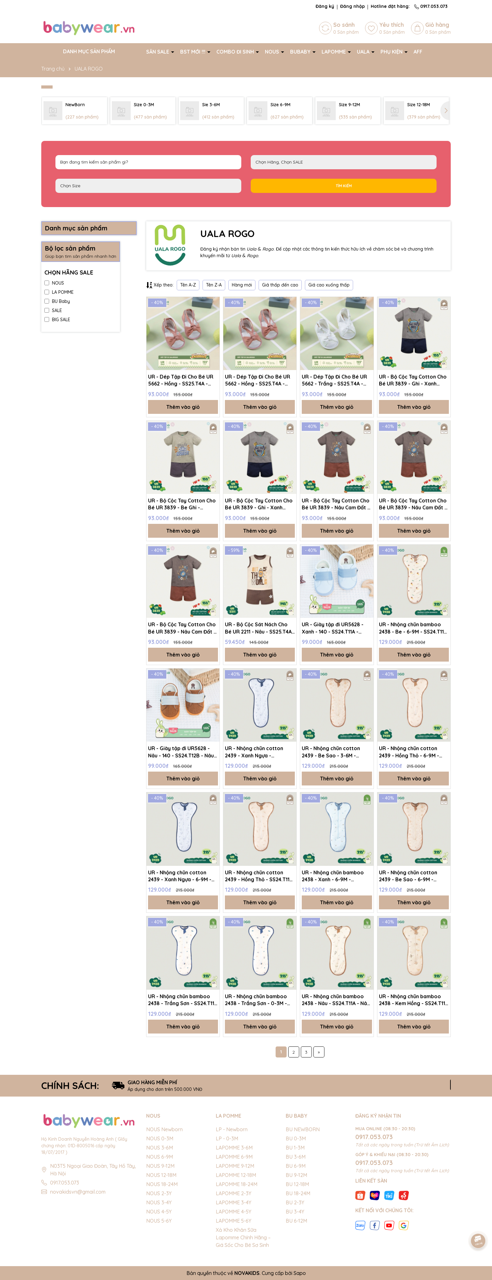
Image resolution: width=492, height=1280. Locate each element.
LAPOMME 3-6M (234, 1147)
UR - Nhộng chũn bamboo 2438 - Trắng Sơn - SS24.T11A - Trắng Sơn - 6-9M (182, 1000)
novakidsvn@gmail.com (78, 1192)
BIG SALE (57, 319)
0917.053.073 (431, 6)
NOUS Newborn (164, 1129)
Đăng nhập (352, 6)
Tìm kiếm (344, 185)
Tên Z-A (214, 285)
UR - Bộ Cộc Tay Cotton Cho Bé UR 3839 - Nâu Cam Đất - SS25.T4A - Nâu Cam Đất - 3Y (336, 504)
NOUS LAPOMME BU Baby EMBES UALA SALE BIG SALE (344, 162)
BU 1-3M (295, 1147)
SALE (53, 310)
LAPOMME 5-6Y (233, 1221)
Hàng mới (242, 285)
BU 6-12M (296, 1221)
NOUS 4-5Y (159, 1211)
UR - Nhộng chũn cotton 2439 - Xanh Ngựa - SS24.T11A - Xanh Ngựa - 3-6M (257, 752)
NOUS (272, 52)
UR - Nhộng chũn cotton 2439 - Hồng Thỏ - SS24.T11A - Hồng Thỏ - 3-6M (259, 876)
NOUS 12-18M (161, 1175)
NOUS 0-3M (159, 1138)
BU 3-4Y (295, 1211)
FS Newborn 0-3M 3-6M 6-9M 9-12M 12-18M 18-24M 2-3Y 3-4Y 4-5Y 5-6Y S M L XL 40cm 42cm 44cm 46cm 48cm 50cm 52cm (148, 186)
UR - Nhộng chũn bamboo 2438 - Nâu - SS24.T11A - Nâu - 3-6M (336, 1000)
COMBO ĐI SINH (235, 52)
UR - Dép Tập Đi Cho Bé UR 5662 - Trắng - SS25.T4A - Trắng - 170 (334, 380)
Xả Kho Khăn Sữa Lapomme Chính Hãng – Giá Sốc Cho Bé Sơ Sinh (243, 1237)
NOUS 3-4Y (159, 1202)
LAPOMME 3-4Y (233, 1202)
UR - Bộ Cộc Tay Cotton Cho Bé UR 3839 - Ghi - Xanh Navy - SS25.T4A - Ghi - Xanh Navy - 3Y (413, 380)
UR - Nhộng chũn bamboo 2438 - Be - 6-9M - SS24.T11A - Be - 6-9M (413, 628)
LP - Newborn (232, 1129)
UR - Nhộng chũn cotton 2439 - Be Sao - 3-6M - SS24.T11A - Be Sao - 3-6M (333, 752)
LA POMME (59, 292)
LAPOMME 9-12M (235, 1166)
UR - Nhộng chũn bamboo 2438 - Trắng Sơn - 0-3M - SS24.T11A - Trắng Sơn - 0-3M (256, 1000)
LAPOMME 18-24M (236, 1184)
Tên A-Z (188, 285)
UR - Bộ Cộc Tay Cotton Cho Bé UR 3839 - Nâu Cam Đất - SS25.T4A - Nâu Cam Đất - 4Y (183, 628)
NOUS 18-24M (162, 1184)
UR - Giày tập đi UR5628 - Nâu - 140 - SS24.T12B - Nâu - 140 (182, 752)
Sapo (300, 1273)
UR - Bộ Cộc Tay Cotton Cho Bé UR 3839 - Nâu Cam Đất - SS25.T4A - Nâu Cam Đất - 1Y (413, 504)
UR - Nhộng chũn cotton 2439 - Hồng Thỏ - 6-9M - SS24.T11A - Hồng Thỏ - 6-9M (413, 752)
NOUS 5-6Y (159, 1221)
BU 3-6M (296, 1157)
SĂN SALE (158, 52)
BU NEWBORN (303, 1129)
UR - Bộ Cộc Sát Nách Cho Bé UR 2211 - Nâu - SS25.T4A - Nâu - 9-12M (258, 628)
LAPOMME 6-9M (234, 1157)
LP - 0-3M (227, 1138)
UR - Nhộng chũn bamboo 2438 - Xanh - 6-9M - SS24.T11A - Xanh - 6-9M (333, 876)
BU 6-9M (296, 1166)
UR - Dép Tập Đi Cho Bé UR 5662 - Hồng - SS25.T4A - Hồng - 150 (180, 380)
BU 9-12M (296, 1175)
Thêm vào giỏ (183, 407)
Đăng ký (325, 6)
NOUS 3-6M (159, 1147)
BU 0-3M (296, 1138)
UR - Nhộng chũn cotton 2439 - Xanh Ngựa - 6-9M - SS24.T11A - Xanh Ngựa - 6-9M (180, 876)
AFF (418, 52)
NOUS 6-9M (159, 1157)
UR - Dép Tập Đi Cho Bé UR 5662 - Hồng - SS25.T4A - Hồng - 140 (257, 380)
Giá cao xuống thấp (329, 285)
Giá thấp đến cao (280, 285)
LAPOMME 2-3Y (233, 1193)
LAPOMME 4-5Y (233, 1211)
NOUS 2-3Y (159, 1193)
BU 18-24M (298, 1193)
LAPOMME (334, 52)
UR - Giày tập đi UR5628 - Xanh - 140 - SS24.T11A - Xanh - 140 (332, 628)
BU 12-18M (297, 1184)
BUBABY (301, 52)
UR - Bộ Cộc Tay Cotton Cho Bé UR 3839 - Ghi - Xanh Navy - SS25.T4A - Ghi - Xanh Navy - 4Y (259, 504)
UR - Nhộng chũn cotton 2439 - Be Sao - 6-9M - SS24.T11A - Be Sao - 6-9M (410, 876)
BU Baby (57, 301)
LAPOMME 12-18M (236, 1175)
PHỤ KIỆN (392, 52)
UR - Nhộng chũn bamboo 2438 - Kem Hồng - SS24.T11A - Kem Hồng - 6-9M (413, 1000)
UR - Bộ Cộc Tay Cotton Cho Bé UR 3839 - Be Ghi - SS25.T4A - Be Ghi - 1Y (182, 504)
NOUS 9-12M (160, 1166)
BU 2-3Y (295, 1202)
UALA (364, 52)
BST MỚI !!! (193, 52)
